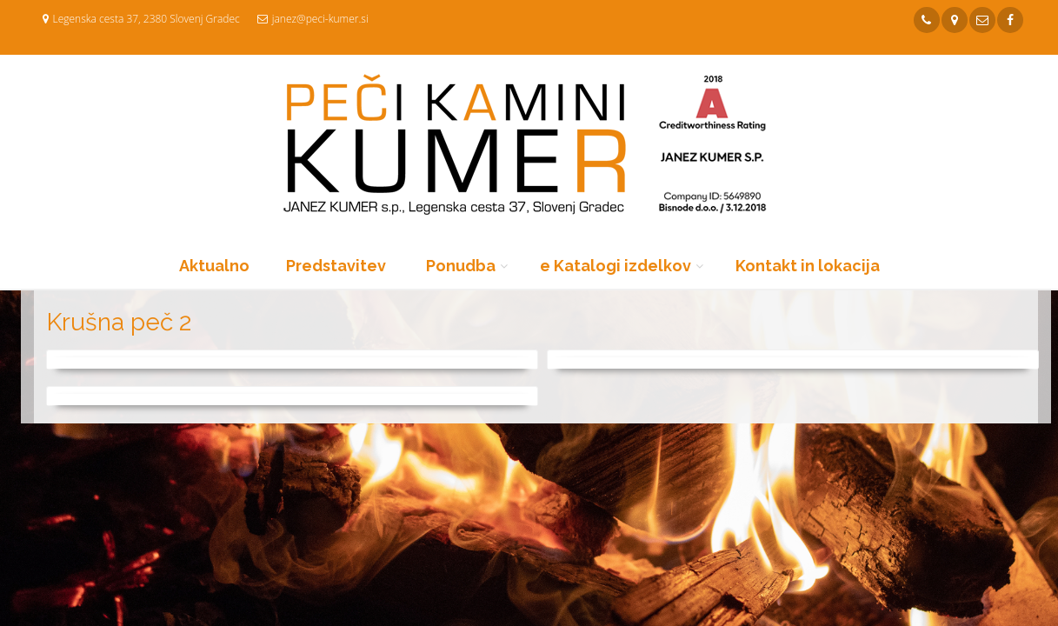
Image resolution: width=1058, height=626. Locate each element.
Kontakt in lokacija (807, 265)
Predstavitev (336, 265)
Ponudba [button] (461, 265)
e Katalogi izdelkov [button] (615, 265)
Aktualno (214, 265)
